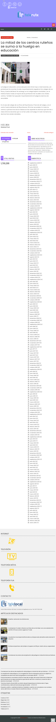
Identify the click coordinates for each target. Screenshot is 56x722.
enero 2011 (33, 498)
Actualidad (6, 138)
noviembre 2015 (34, 388)
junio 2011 (32, 488)
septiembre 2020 (35, 279)
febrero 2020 (34, 292)
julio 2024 (33, 189)
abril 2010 (32, 516)
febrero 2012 (33, 471)
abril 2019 (32, 310)
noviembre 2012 (34, 455)
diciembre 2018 (34, 318)
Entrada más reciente (7, 132)
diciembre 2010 (34, 500)
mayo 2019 (33, 308)
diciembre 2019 (34, 296)
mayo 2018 (33, 330)
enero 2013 (33, 451)
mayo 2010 (33, 514)
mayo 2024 (33, 193)
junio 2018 (33, 328)
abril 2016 (32, 377)
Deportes (3, 700)
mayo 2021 (33, 263)
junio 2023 (33, 214)
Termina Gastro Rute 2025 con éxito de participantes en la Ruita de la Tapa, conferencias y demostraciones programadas (24, 684)
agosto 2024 (33, 187)
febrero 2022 (34, 245)
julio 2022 (32, 234)
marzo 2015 (33, 402)
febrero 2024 (34, 198)
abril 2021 (32, 265)
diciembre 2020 (34, 273)
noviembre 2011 (34, 478)
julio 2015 (32, 394)
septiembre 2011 (34, 482)
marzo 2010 (33, 518)
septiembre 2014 (35, 414)
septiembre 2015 (35, 392)
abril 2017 (32, 355)
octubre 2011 (33, 480)
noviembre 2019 (34, 298)
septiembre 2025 (35, 163)
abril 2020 (33, 288)
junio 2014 (33, 418)
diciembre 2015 (34, 386)
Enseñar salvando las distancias (18, 619)
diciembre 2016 (34, 363)
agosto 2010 (33, 508)
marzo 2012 (33, 469)
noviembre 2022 (35, 228)
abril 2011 (32, 492)
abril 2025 (33, 171)
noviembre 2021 (34, 251)
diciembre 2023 (34, 202)
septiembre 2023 (35, 208)
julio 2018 (32, 326)
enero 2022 (33, 247)
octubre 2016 (33, 367)
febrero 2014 (33, 426)
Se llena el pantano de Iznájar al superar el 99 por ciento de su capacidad (31, 646)
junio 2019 (33, 306)
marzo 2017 (33, 357)
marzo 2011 (33, 494)
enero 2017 (33, 361)
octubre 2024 (34, 183)
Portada (3, 704)
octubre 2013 (33, 435)
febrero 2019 (33, 314)
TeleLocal (4, 709)
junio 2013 (33, 441)
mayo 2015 (33, 398)
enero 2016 (33, 384)
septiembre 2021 (35, 255)
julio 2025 (32, 165)
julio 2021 (32, 259)
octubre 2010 (33, 504)
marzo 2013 (33, 447)
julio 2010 (32, 510)
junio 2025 (33, 167)
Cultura (3, 698)
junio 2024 (33, 191)
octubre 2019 (33, 300)
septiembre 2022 (35, 232)
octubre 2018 (33, 322)
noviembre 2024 (35, 181)
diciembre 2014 (34, 408)
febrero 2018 (33, 337)
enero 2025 (33, 177)
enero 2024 (33, 200)
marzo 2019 (33, 312)
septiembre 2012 (35, 459)
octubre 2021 (33, 253)
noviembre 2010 (34, 502)
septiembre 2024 (35, 185)
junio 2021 (33, 261)
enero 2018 (33, 339)
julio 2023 (32, 212)
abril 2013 (32, 445)
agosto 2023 (33, 210)
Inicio (2, 29)
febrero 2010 (33, 520)
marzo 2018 (33, 334)
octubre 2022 (34, 230)
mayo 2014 (33, 420)
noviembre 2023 (35, 204)
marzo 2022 (33, 243)
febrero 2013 (33, 449)
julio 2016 (32, 371)
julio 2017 (32, 349)
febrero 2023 (34, 222)
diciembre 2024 (34, 179)
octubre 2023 (34, 206)
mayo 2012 (33, 465)
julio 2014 (32, 416)
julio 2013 (32, 439)
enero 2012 (33, 473)
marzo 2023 (33, 220)
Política (3, 702)
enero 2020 (33, 294)
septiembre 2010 (35, 506)
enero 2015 (33, 406)
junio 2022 (33, 236)
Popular (15, 138)
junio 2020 (33, 283)
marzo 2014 (33, 424)
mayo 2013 (33, 443)
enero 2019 (33, 316)
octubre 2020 (34, 277)
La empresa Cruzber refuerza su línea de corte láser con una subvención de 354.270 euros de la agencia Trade (30, 629)
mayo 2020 (33, 285)
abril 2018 (32, 332)
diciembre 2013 (34, 431)
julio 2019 (32, 304)
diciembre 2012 (34, 453)
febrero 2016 (33, 381)
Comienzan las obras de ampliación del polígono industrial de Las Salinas (31, 655)
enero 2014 (33, 429)
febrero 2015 (33, 404)
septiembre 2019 (35, 302)
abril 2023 (33, 218)
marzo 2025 (33, 173)
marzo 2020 (33, 290)
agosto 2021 (33, 257)
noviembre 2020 (35, 275)
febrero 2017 (33, 359)
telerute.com (23, 717)
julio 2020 (32, 281)
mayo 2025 (33, 169)
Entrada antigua (48, 132)
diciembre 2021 (34, 249)
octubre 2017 (33, 345)
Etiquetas (5, 142)
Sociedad (4, 707)
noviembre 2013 (34, 433)
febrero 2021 (33, 269)
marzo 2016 (33, 379)
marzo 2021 (33, 267)
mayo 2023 (33, 216)
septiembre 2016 (35, 369)
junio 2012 (33, 463)
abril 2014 (32, 422)
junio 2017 (32, 351)
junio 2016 (33, 373)
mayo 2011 (33, 490)
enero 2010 (33, 522)
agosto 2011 (33, 484)
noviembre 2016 (34, 365)
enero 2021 (33, 271)
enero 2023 (33, 224)
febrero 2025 (34, 175)
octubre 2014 (33, 412)
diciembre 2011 (34, 476)
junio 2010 (33, 512)
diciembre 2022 (34, 226)
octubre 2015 (33, 390)
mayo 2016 (33, 375)
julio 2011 (32, 486)
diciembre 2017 (34, 341)
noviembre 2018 (34, 320)
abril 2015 (32, 400)
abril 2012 (32, 467)
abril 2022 (33, 241)
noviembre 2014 (34, 410)
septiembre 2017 (35, 347)
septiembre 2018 (35, 324)
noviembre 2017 (34, 343)
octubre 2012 (33, 457)
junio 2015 (33, 396)
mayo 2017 (33, 353)
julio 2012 (32, 461)
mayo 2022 (33, 238)
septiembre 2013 (35, 437)
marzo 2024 (33, 196)
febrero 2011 (33, 496)
